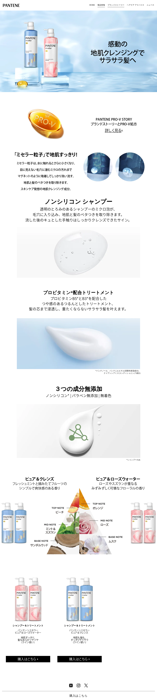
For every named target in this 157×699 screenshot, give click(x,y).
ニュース (150, 5)
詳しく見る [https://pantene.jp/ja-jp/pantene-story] (113, 130)
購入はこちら (27, 659)
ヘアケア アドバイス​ (135, 5)
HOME (92, 5)
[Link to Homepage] (11, 6)
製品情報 (101, 5)
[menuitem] (92, 5)
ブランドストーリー (116, 5)
